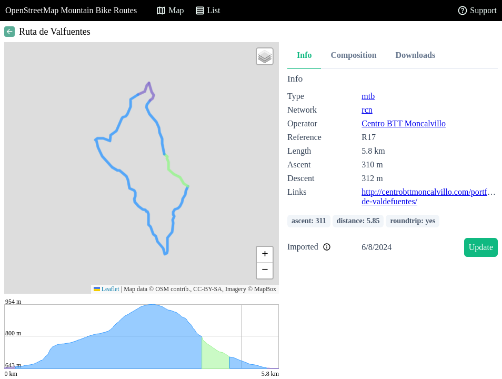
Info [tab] (304, 55)
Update (481, 247)
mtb (368, 96)
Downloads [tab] (416, 55)
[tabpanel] (392, 167)
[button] (265, 56)
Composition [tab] (353, 55)
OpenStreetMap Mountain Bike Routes (71, 10)
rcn (367, 109)
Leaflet (106, 289)
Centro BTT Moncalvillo (404, 123)
